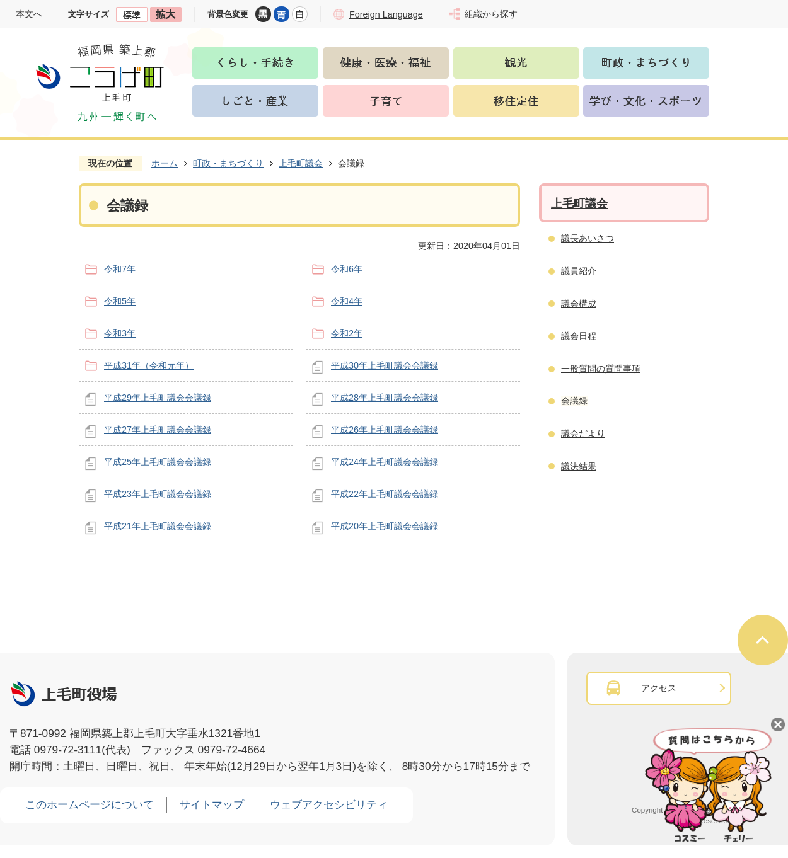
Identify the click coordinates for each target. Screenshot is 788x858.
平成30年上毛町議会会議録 (384, 365)
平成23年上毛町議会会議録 (157, 494)
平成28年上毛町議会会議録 (384, 397)
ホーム (164, 163)
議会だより (583, 433)
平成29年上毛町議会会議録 (157, 397)
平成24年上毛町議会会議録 (384, 462)
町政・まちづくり (228, 163)
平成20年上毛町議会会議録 (384, 526)
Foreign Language (386, 14)
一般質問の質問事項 (600, 368)
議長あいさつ (587, 238)
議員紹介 (578, 271)
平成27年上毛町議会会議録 (157, 430)
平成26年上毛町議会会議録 (384, 430)
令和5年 (120, 301)
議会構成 (578, 304)
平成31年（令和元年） (149, 365)
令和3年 (120, 333)
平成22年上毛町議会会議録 (384, 494)
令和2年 (346, 333)
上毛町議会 (301, 163)
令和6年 (346, 269)
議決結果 (578, 466)
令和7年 (120, 269)
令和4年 (346, 301)
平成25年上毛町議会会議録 (157, 462)
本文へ (29, 14)
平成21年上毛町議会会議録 (157, 526)
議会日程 (578, 336)
